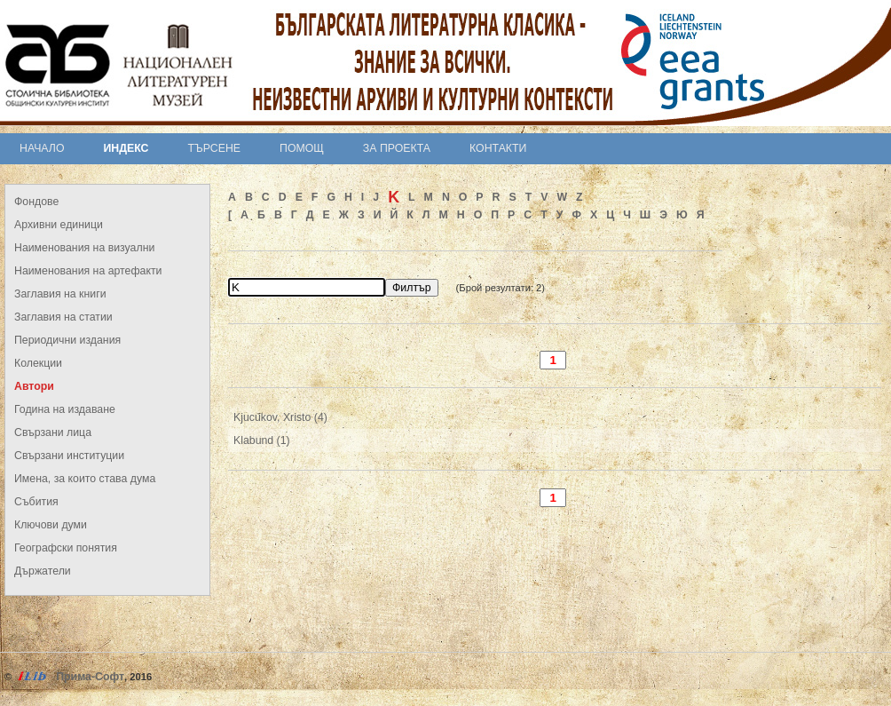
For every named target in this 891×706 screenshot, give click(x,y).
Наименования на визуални (84, 248)
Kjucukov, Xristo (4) (280, 417)
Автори (34, 386)
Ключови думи (50, 525)
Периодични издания (67, 340)
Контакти (497, 148)
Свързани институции (69, 455)
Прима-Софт (90, 676)
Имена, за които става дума (84, 478)
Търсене (213, 148)
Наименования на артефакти (88, 271)
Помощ (302, 148)
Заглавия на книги (60, 294)
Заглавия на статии (63, 317)
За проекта (396, 148)
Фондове (36, 201)
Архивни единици (58, 224)
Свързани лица (52, 432)
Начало (42, 148)
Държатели (42, 571)
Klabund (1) (261, 440)
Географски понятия (65, 548)
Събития (36, 502)
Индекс (126, 148)
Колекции (38, 363)
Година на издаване (64, 409)
